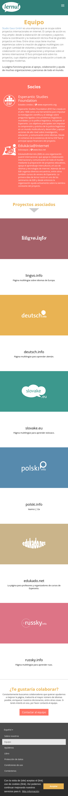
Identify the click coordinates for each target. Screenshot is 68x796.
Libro (6, 753)
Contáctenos (10, 770)
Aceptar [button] (54, 786)
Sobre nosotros (11, 736)
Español (8, 729)
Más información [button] (30, 791)
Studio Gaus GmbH (12, 28)
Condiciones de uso (13, 765)
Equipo (7, 741)
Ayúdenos (9, 747)
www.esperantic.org (45, 104)
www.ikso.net (38, 149)
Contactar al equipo (34, 712)
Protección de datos (13, 759)
